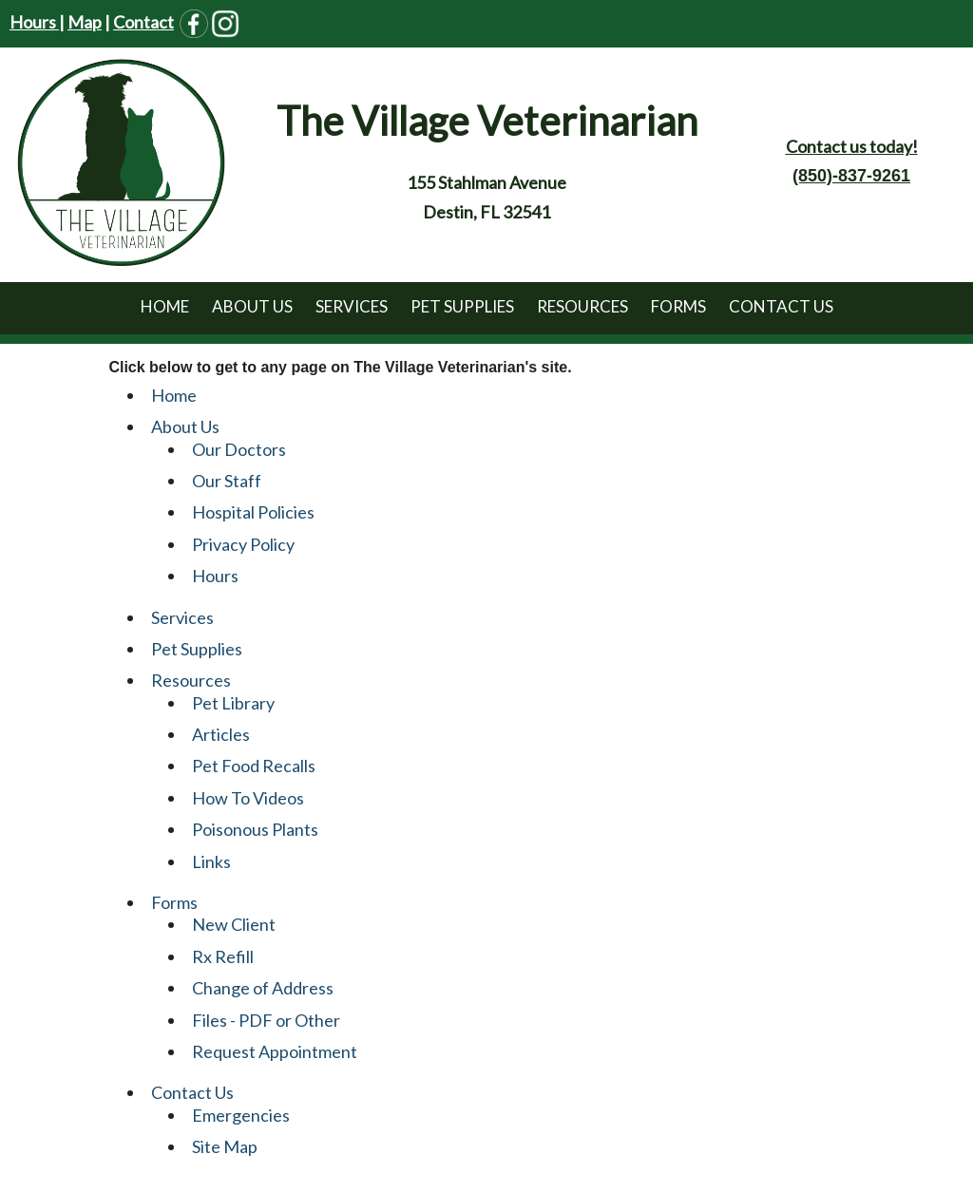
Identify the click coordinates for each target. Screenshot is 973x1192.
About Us (252, 306)
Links (211, 861)
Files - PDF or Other (266, 1020)
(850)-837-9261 (851, 175)
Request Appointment (274, 1051)
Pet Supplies (462, 306)
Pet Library (233, 702)
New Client (234, 924)
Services (351, 306)
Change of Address (263, 987)
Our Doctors (239, 449)
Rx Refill (223, 956)
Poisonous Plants (255, 829)
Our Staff (226, 480)
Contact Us (781, 306)
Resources (582, 306)
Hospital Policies (253, 511)
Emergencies (241, 1115)
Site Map (225, 1146)
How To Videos (248, 797)
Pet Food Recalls (253, 765)
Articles (221, 734)
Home (165, 306)
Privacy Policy (243, 544)
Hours (34, 21)
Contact (143, 21)
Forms (678, 306)
